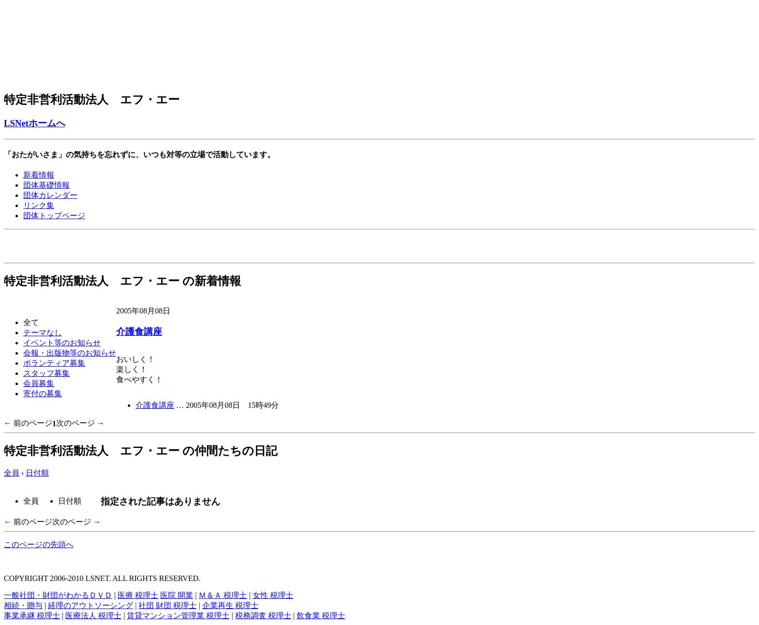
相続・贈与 (23, 605)
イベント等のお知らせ (62, 343)
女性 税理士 (273, 595)
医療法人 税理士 (93, 615)
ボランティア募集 (54, 363)
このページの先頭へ (39, 544)
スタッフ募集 (46, 373)
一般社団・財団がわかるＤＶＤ (58, 595)
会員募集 (38, 383)
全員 (11, 473)
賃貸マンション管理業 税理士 (178, 615)
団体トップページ (54, 215)
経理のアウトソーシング (90, 605)
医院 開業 (176, 595)
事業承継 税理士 (32, 615)
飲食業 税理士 (321, 615)
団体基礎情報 (46, 185)
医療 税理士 (138, 595)
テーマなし (42, 332)
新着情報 (38, 175)
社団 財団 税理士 (167, 605)
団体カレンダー (50, 195)
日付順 (37, 473)
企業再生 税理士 (230, 605)
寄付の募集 (42, 393)
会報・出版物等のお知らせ (69, 353)
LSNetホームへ (34, 123)
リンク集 (38, 205)
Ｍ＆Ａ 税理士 (222, 595)
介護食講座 (139, 332)
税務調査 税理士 (263, 615)
